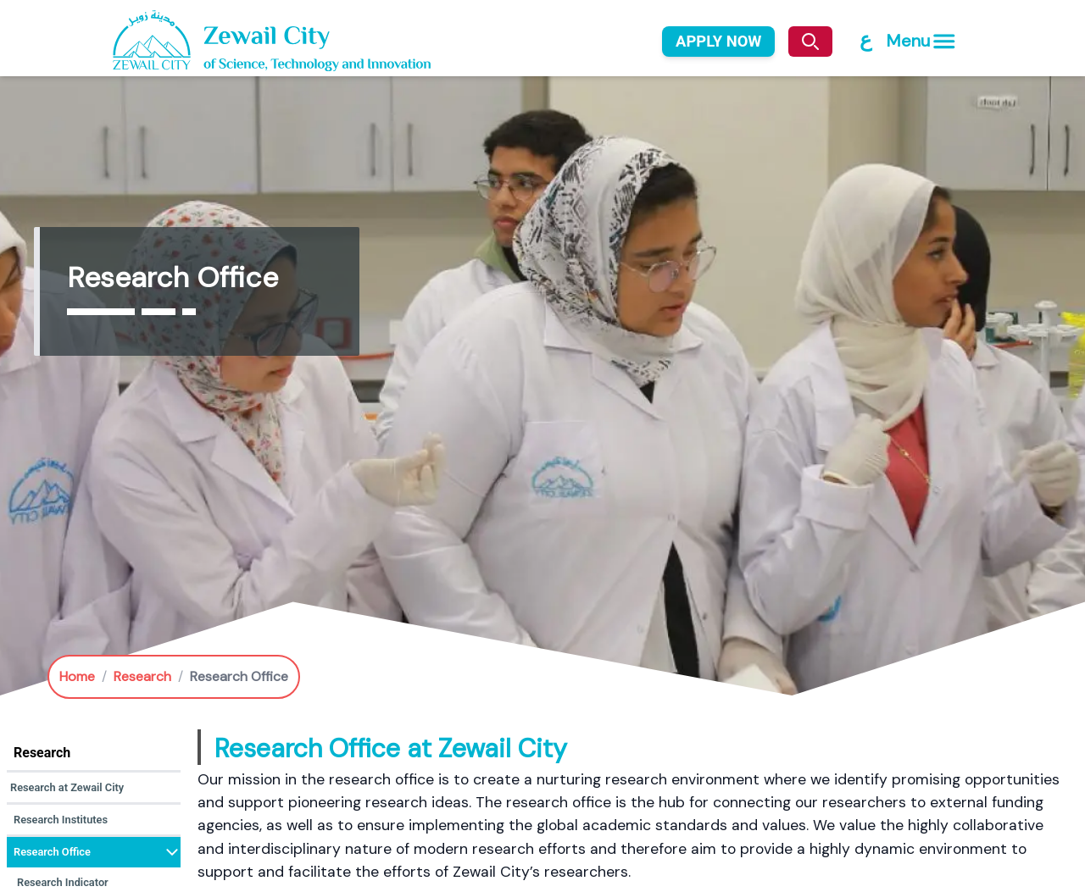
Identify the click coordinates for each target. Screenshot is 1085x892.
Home (77, 676)
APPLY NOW (718, 41)
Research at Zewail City (67, 787)
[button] (94, 789)
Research (142, 676)
